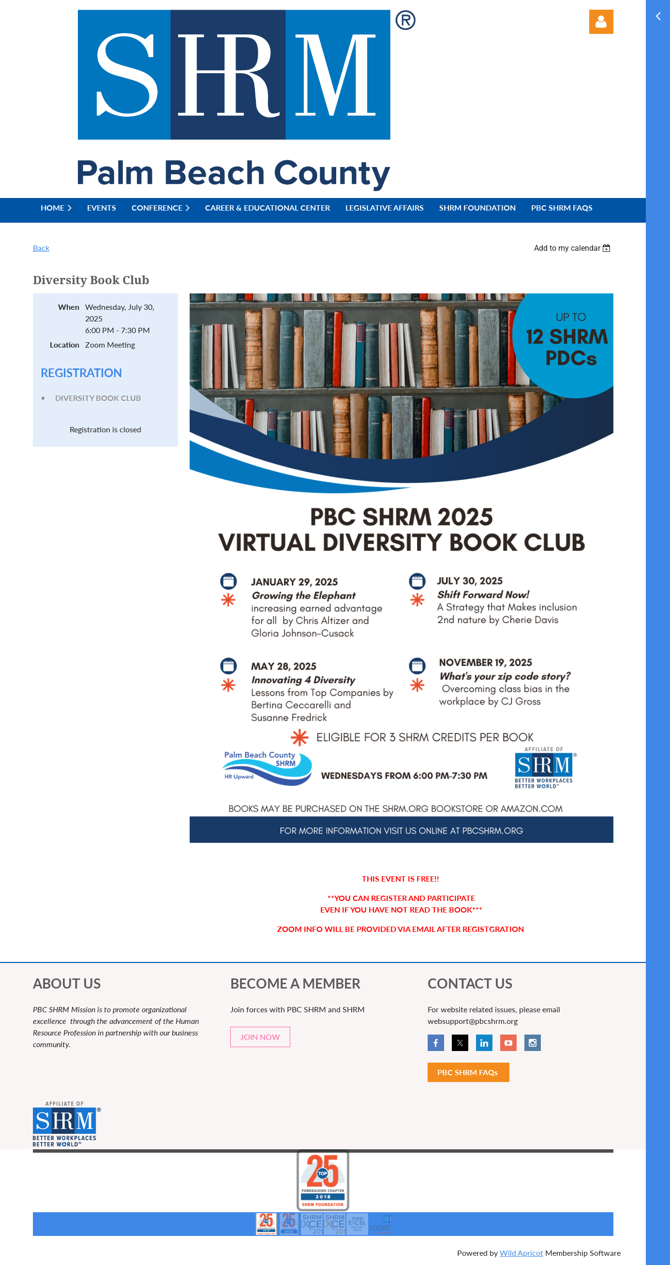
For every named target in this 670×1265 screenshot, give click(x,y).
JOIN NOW (260, 1036)
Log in (601, 22)
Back (41, 247)
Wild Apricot (521, 1252)
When (68, 306)
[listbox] (573, 248)
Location (64, 344)
